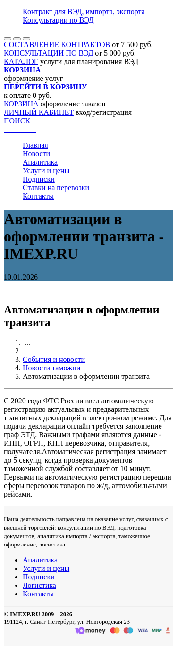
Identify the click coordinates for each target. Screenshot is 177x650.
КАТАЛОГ (21, 61)
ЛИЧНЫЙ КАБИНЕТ (39, 112)
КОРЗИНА (21, 104)
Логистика (39, 585)
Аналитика (40, 162)
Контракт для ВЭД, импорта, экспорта (84, 12)
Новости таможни (51, 368)
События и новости (54, 359)
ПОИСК (17, 121)
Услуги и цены (46, 171)
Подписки (39, 179)
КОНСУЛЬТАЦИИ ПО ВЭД (48, 53)
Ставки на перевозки (56, 188)
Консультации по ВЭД (58, 20)
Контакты (38, 196)
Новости (36, 154)
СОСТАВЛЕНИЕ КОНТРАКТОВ (57, 44)
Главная (35, 145)
